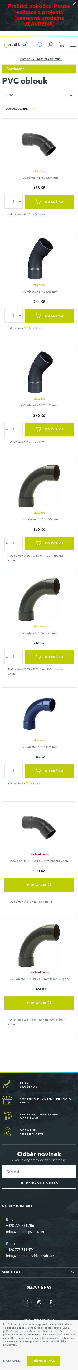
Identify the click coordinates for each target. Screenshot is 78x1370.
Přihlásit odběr (42, 1183)
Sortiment (39, 69)
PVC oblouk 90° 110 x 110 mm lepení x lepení (39, 979)
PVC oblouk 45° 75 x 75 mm (39, 405)
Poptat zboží (39, 885)
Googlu (34, 1334)
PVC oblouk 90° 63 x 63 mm (39, 633)
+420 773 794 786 (20, 1225)
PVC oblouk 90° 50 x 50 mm (39, 519)
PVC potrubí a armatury (46, 59)
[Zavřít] (74, 4)
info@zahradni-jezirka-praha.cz (30, 1255)
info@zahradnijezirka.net (25, 1231)
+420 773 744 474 (20, 1249)
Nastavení (12, 1361)
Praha (10, 1243)
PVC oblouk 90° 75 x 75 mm (39, 747)
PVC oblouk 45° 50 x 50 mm (39, 178)
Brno (10, 1219)
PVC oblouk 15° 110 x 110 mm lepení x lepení (39, 860)
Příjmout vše (43, 1361)
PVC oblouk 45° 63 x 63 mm (39, 291)
